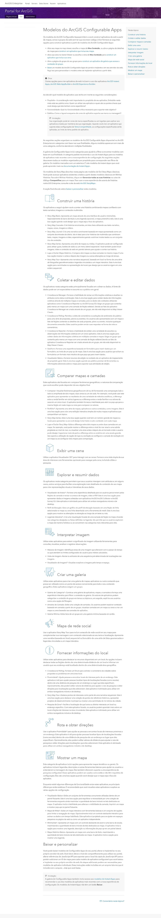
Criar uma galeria (135, 56)
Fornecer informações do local (140, 63)
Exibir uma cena (134, 45)
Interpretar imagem (135, 52)
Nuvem (53, 3)
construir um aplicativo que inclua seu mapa (76, 51)
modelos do (105, 879)
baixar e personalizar (75, 189)
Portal (27, 3)
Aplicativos (61, 3)
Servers (34, 3)
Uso (21, 17)
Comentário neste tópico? (113, 901)
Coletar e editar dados (137, 38)
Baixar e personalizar (136, 74)
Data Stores (43, 3)
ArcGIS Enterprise (13, 3)
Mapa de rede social (136, 60)
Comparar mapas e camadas (139, 42)
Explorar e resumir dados (138, 49)
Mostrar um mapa (135, 70)
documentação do (76, 166)
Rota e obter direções (136, 67)
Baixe (49, 68)
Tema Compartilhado (83, 127)
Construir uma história (137, 35)
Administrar (30, 17)
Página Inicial (11, 17)
